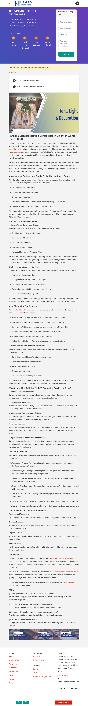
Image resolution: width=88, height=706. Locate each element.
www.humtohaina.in (70, 583)
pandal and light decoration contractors (64, 572)
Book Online (63, 702)
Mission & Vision (15, 660)
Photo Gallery (13, 664)
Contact (11, 675)
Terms (11, 683)
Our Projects (13, 672)
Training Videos (38, 660)
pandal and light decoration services (25, 310)
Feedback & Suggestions (42, 677)
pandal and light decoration (63, 558)
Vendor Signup (38, 656)
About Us (12, 656)
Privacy (11, 679)
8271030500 (64, 676)
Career (35, 669)
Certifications (13, 668)
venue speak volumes (16, 152)
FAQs (35, 673)
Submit (66, 54)
